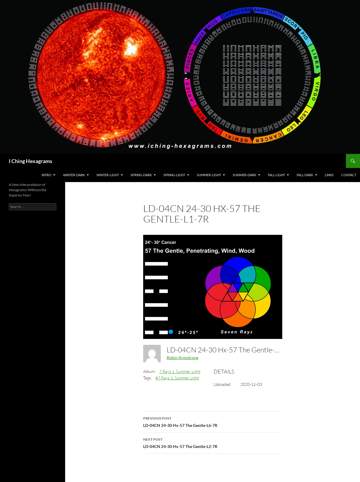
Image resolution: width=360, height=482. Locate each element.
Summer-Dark (244, 175)
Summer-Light (209, 175)
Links (329, 175)
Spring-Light (174, 175)
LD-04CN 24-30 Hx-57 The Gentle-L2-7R (212, 442)
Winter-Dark (74, 175)
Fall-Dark (305, 175)
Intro (46, 175)
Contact (348, 175)
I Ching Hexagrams (30, 161)
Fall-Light (276, 175)
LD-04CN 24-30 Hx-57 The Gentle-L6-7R (212, 421)
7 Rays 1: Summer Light (179, 371)
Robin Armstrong (182, 357)
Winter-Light (108, 175)
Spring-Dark (141, 175)
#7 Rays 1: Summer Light (177, 377)
